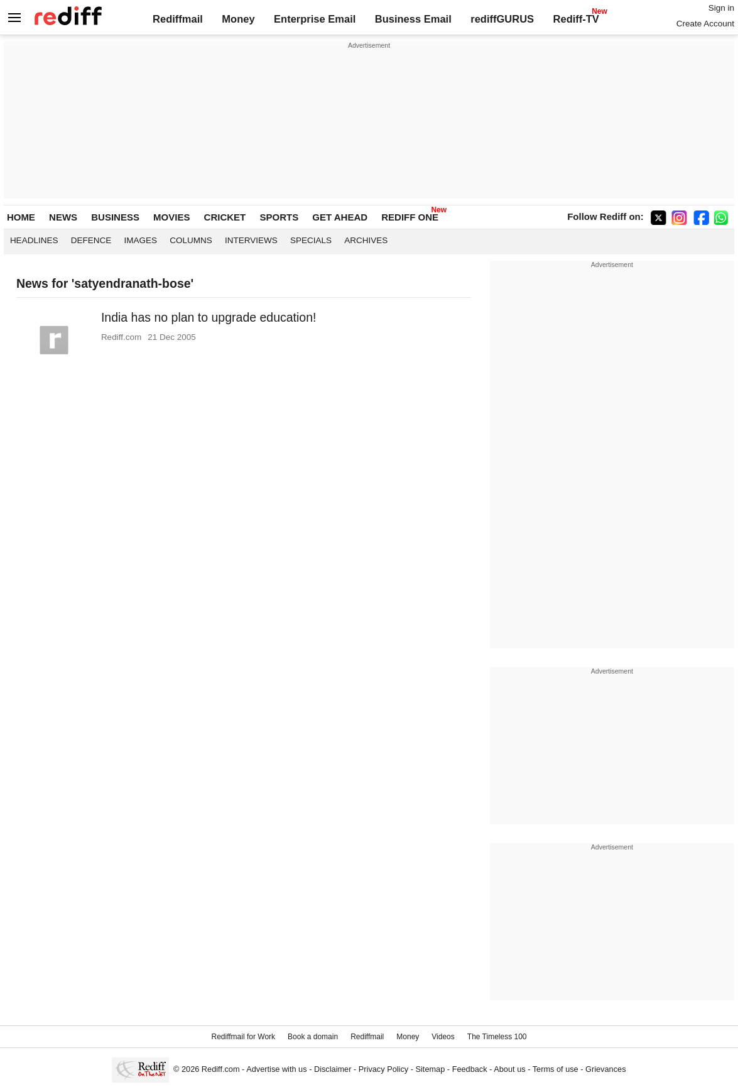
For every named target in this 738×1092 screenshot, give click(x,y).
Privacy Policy (383, 1069)
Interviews (251, 240)
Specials (311, 240)
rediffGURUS (502, 19)
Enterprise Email (314, 19)
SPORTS (278, 217)
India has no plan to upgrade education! (209, 317)
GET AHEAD (339, 217)
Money (238, 19)
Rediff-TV (576, 19)
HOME (21, 217)
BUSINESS (115, 217)
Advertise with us (276, 1069)
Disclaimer (333, 1069)
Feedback (469, 1069)
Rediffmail (178, 19)
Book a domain (313, 1036)
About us (509, 1069)
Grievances (605, 1069)
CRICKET (225, 217)
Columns (191, 240)
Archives (366, 240)
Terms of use (555, 1069)
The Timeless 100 (497, 1036)
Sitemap (430, 1069)
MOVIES (171, 217)
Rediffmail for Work (243, 1036)
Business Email (413, 19)
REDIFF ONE (409, 217)
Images (140, 240)
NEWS (63, 217)
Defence (91, 240)
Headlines (34, 240)
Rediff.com (221, 1069)
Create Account (705, 23)
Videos (442, 1036)
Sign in (721, 8)
